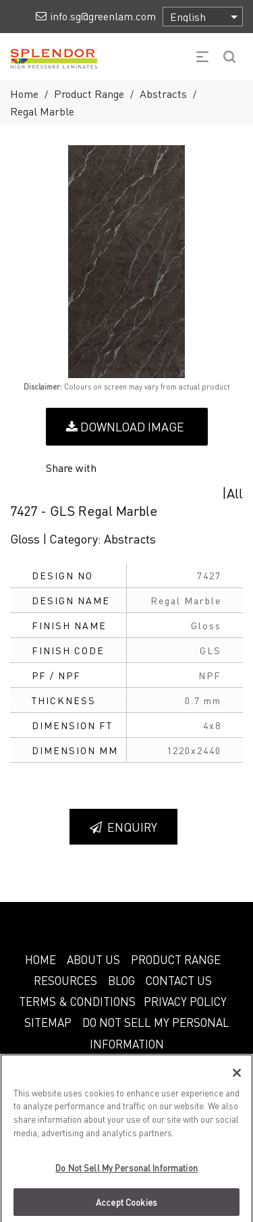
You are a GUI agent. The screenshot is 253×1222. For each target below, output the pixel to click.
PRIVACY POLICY (185, 1001)
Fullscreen (148, 369)
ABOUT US (93, 959)
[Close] (237, 1079)
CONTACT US (179, 980)
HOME (40, 959)
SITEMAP (48, 1022)
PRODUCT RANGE (176, 959)
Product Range (89, 93)
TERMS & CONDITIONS (77, 1001)
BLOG (121, 980)
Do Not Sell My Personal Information (126, 1173)
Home (24, 93)
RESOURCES (65, 980)
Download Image (125, 426)
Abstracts (163, 93)
